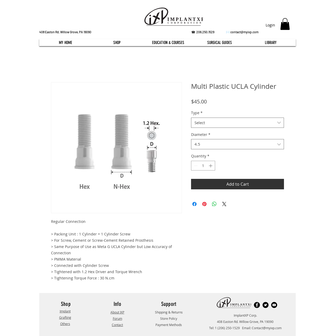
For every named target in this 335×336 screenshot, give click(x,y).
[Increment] (211, 165)
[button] (285, 24)
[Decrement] (195, 165)
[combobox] (237, 123)
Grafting (65, 317)
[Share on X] (224, 204)
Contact (117, 325)
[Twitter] (266, 305)
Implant (65, 311)
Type (197, 112)
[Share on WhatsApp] (214, 204)
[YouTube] (274, 305)
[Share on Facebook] (194, 204)
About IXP (117, 312)
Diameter (200, 134)
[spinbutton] (203, 165)
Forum (117, 318)
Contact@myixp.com (267, 328)
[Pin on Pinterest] (204, 204)
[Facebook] (257, 305)
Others (65, 324)
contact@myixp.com (244, 32)
